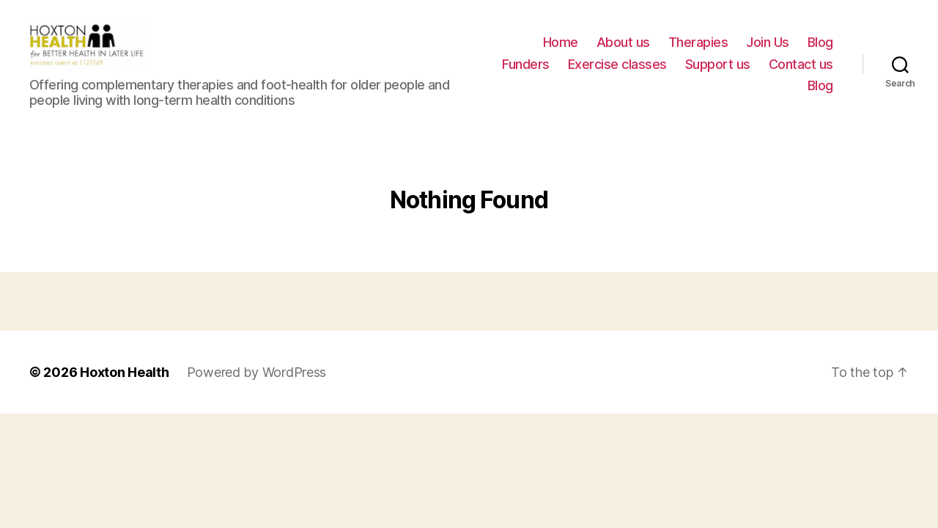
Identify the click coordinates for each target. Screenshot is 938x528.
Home (560, 51)
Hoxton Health (124, 389)
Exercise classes (617, 72)
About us (623, 51)
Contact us (801, 72)
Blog (820, 51)
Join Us (767, 51)
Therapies (698, 51)
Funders (526, 72)
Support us (717, 72)
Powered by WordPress (257, 389)
